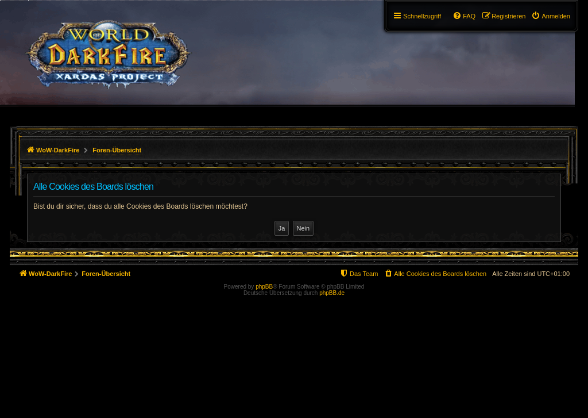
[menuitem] (550, 16)
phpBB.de (332, 293)
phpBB (264, 286)
